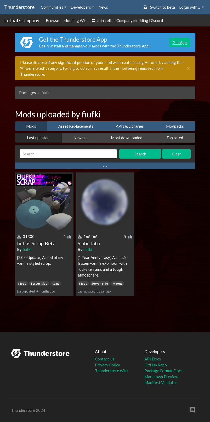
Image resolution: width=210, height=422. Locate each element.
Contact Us (104, 358)
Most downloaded (126, 137)
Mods (31, 126)
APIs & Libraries (130, 126)
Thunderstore (19, 7)
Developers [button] (81, 7)
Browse (52, 20)
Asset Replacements (75, 126)
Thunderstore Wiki (111, 370)
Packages (27, 92)
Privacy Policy (107, 365)
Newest (80, 137)
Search (140, 154)
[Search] (68, 154)
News (103, 7)
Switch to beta (159, 7)
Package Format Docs (163, 370)
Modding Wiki (75, 20)
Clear (176, 154)
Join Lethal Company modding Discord (127, 20)
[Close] (188, 68)
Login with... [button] (190, 7)
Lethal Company (21, 20)
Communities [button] (52, 7)
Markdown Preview (161, 376)
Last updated (38, 137)
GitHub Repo (155, 365)
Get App (180, 42)
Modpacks (175, 126)
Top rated (174, 137)
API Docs (152, 358)
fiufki (26, 249)
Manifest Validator (160, 382)
